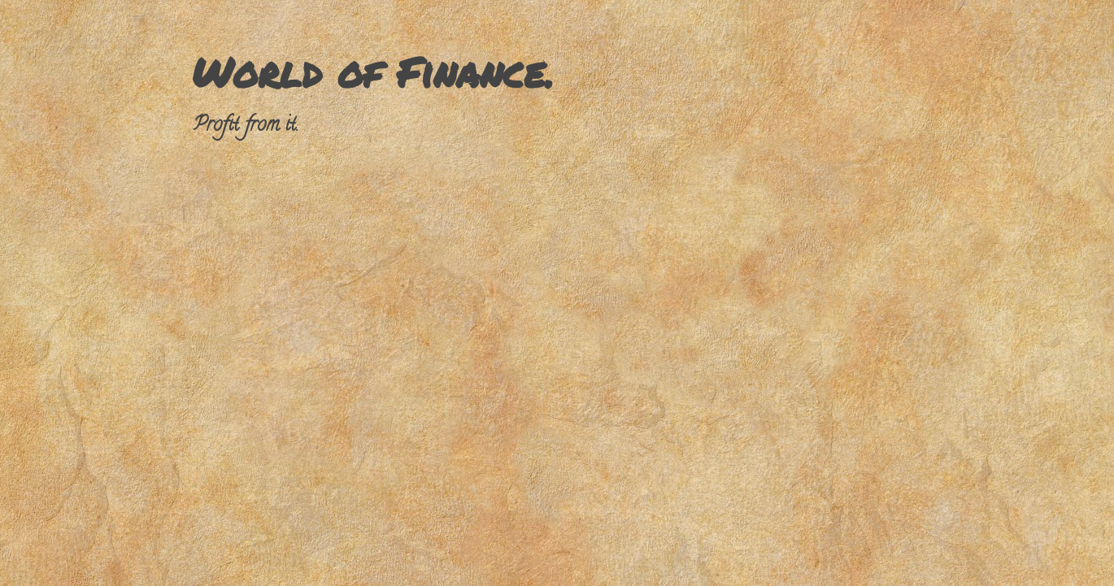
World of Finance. (373, 72)
